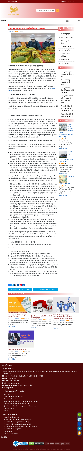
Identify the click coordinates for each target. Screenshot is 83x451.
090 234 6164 (14, 381)
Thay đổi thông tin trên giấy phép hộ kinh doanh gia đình (67, 108)
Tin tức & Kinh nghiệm (65, 55)
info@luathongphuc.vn (14, 383)
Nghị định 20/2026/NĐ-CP (66, 180)
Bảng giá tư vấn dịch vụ (11, 417)
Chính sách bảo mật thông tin (13, 396)
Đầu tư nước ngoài (67, 37)
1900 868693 (12, 378)
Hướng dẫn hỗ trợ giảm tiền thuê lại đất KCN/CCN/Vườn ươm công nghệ (66, 131)
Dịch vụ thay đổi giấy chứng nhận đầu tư (67, 115)
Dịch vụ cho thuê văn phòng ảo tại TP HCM (17, 419)
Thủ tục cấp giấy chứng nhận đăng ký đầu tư (67, 74)
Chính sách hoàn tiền (10, 399)
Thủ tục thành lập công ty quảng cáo (44, 289)
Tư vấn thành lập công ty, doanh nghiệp (16, 422)
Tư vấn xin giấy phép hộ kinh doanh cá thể (17, 424)
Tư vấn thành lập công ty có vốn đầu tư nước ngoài (20, 426)
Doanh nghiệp (65, 34)
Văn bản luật (65, 63)
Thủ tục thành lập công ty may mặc (20, 289)
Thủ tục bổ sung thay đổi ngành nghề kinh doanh (67, 90)
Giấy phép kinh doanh (65, 42)
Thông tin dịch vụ (9, 408)
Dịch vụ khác (65, 60)
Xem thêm (11, 326)
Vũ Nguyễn (10, 31)
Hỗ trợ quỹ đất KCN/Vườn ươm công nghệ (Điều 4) (66, 156)
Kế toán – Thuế (66, 47)
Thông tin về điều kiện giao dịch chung (16, 403)
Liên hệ (72, 1)
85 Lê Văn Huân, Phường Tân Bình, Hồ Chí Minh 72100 (25, 376)
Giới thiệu (64, 1)
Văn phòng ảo (65, 50)
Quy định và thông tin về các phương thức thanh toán (21, 406)
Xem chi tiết (63, 149)
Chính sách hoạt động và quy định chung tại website (21, 401)
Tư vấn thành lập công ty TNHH (14, 429)
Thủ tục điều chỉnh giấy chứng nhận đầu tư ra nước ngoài (67, 99)
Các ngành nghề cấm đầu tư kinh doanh (66, 82)
